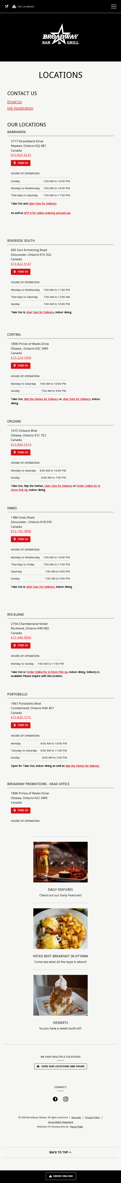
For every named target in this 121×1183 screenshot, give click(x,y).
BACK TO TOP (60, 1152)
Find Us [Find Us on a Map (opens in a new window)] (20, 163)
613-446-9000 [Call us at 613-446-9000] (21, 637)
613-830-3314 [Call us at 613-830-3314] (21, 444)
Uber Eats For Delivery (40, 587)
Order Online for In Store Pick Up (47, 672)
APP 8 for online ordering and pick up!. (47, 213)
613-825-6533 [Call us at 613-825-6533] (21, 155)
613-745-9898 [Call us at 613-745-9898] (21, 531)
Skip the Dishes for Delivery (41, 399)
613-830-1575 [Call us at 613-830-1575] (21, 717)
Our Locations (23, 7)
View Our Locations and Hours (61, 1066)
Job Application (20, 108)
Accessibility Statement (60, 1122)
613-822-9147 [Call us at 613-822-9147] (21, 264)
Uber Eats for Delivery (42, 203)
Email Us (14, 101)
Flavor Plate (76, 1126)
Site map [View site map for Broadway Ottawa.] (76, 1117)
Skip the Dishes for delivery (82, 766)
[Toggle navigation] (113, 6)
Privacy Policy (92, 1117)
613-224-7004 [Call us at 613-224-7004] (21, 358)
